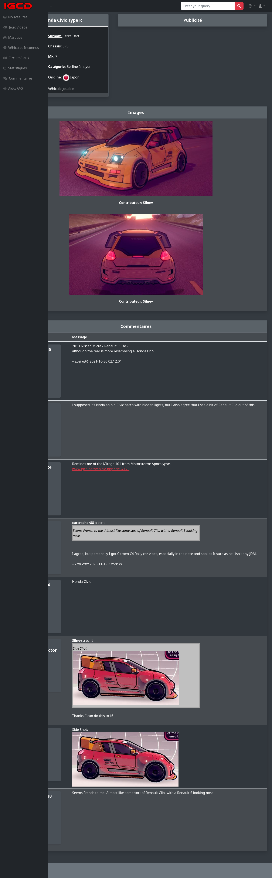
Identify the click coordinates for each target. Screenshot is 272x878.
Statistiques (15, 68)
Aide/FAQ (13, 88)
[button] (252, 6)
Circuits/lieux (16, 57)
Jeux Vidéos (15, 27)
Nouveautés (15, 17)
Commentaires (17, 78)
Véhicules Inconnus (21, 47)
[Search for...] (208, 6)
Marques (12, 37)
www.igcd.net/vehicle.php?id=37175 (137, 469)
